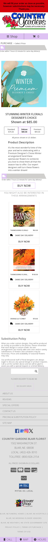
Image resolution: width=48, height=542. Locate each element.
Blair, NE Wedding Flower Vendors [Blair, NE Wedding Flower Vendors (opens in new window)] (24, 518)
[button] (24, 486)
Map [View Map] (24, 539)
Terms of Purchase (31, 527)
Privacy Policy (12, 527)
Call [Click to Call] (8, 539)
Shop (12, 36)
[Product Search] (24, 371)
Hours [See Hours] (40, 539)
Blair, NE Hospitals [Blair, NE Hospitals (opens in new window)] (36, 514)
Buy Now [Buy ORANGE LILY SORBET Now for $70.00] (24, 330)
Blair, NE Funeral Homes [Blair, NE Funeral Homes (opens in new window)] (12, 514)
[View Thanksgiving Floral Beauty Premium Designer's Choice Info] (24, 260)
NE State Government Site (34, 522)
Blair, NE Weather (10, 522)
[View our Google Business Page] (22, 432)
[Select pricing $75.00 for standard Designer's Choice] (11, 130)
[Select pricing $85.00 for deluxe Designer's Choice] (24, 130)
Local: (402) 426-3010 (24, 452)
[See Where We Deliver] (24, 386)
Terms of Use (24, 531)
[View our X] (31, 432)
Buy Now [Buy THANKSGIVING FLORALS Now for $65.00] (24, 241)
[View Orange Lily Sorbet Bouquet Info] (24, 304)
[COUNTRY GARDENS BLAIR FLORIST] (24, 29)
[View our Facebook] (17, 432)
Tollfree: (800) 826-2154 (24, 456)
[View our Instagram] (26, 432)
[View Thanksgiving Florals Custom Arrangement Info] (24, 216)
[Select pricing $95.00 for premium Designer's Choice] (37, 130)
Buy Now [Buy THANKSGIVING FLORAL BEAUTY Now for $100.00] (24, 285)
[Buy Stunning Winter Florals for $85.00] (24, 186)
